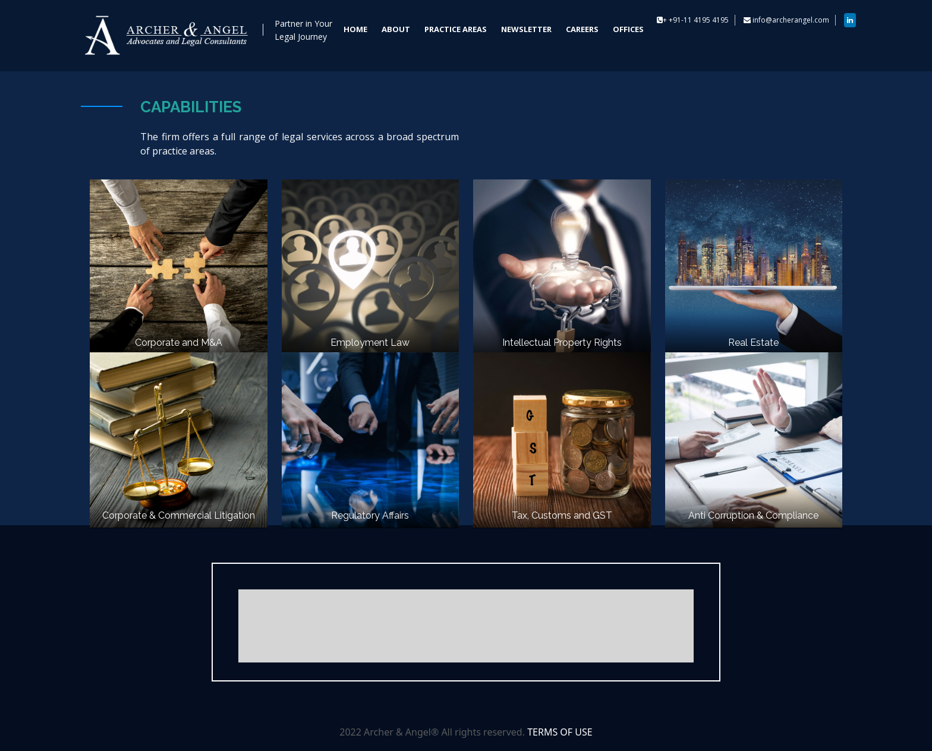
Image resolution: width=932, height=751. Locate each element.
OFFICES (628, 29)
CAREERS (582, 29)
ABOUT (396, 29)
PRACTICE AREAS (455, 29)
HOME (355, 29)
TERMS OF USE (560, 732)
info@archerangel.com (790, 20)
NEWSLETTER (526, 29)
